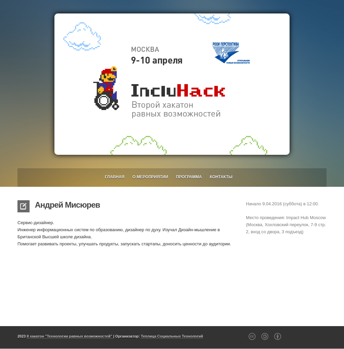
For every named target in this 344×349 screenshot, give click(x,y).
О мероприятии (150, 177)
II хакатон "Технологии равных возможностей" (70, 336)
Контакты (221, 177)
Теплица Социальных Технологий (172, 336)
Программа (189, 177)
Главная (114, 177)
